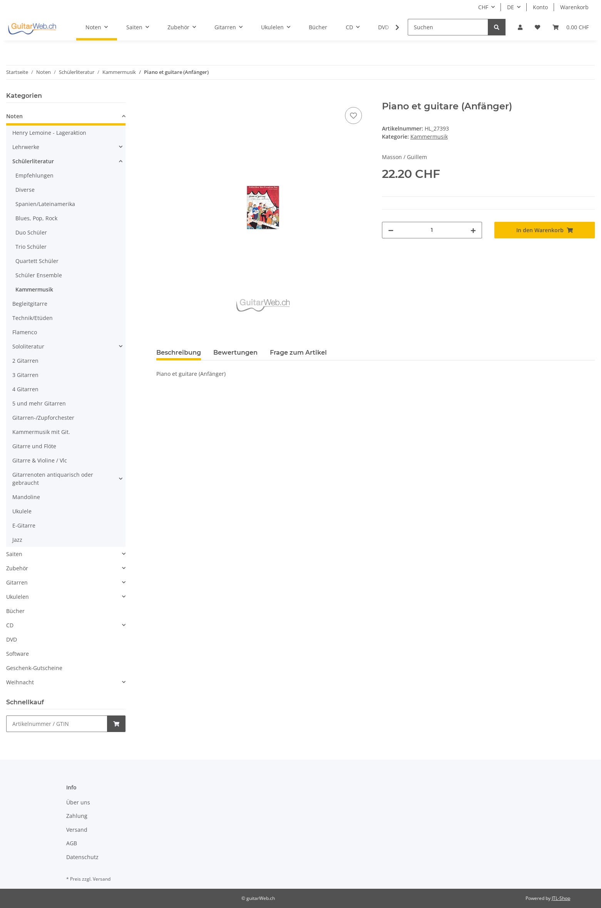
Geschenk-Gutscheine (34, 668)
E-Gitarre (23, 525)
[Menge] (432, 230)
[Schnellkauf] (56, 723)
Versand (76, 829)
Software (17, 653)
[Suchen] (448, 27)
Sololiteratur (28, 346)
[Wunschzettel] (537, 27)
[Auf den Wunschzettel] (353, 115)
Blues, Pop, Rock (36, 218)
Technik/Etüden (32, 318)
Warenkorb (574, 7)
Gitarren (17, 582)
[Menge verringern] (390, 230)
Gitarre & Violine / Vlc (39, 460)
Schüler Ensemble (38, 275)
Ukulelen (17, 596)
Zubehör (17, 568)
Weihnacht (20, 682)
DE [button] (510, 7)
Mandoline (26, 497)
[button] (520, 27)
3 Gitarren (25, 375)
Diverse (25, 189)
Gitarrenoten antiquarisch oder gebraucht (52, 478)
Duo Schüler (31, 232)
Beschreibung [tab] (178, 352)
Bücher (15, 611)
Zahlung (76, 815)
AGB (71, 843)
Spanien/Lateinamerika (45, 204)
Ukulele (22, 511)
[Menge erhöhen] (473, 230)
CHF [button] (483, 7)
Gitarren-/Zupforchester (43, 417)
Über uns (78, 802)
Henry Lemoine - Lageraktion (49, 132)
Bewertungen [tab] (235, 352)
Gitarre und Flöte (34, 446)
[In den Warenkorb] (162, 96)
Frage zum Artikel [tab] (298, 352)
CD (9, 625)
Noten (14, 116)
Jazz (17, 539)
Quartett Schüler (37, 261)
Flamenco (24, 332)
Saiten (14, 554)
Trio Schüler (31, 246)
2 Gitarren (25, 360)
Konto (540, 7)
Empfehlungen (34, 175)
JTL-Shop (561, 898)
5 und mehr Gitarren (39, 403)
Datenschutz (82, 857)
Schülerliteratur (33, 161)
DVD (11, 639)
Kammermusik (429, 136)
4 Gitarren (25, 389)
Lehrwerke (25, 147)
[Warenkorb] (570, 27)
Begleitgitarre (29, 303)
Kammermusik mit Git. (41, 432)
